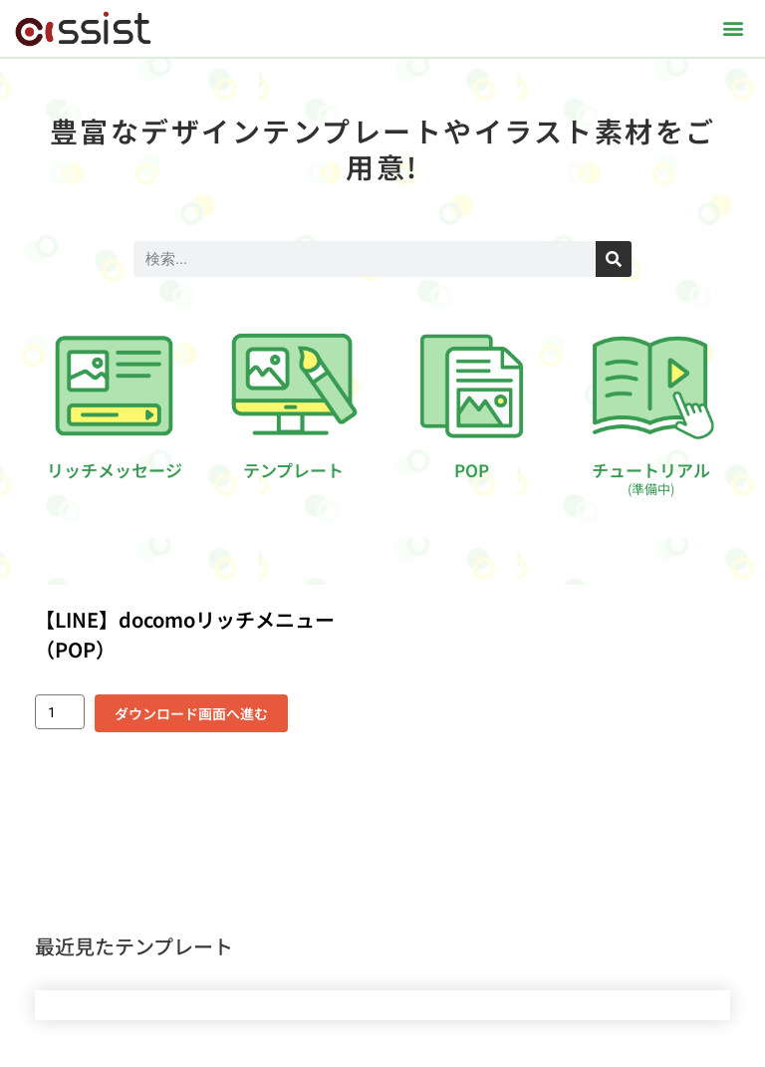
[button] (733, 28)
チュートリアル (651, 477)
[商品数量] (60, 711)
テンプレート (293, 469)
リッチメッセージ (114, 469)
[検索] (614, 259)
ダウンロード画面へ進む (191, 713)
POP (471, 469)
